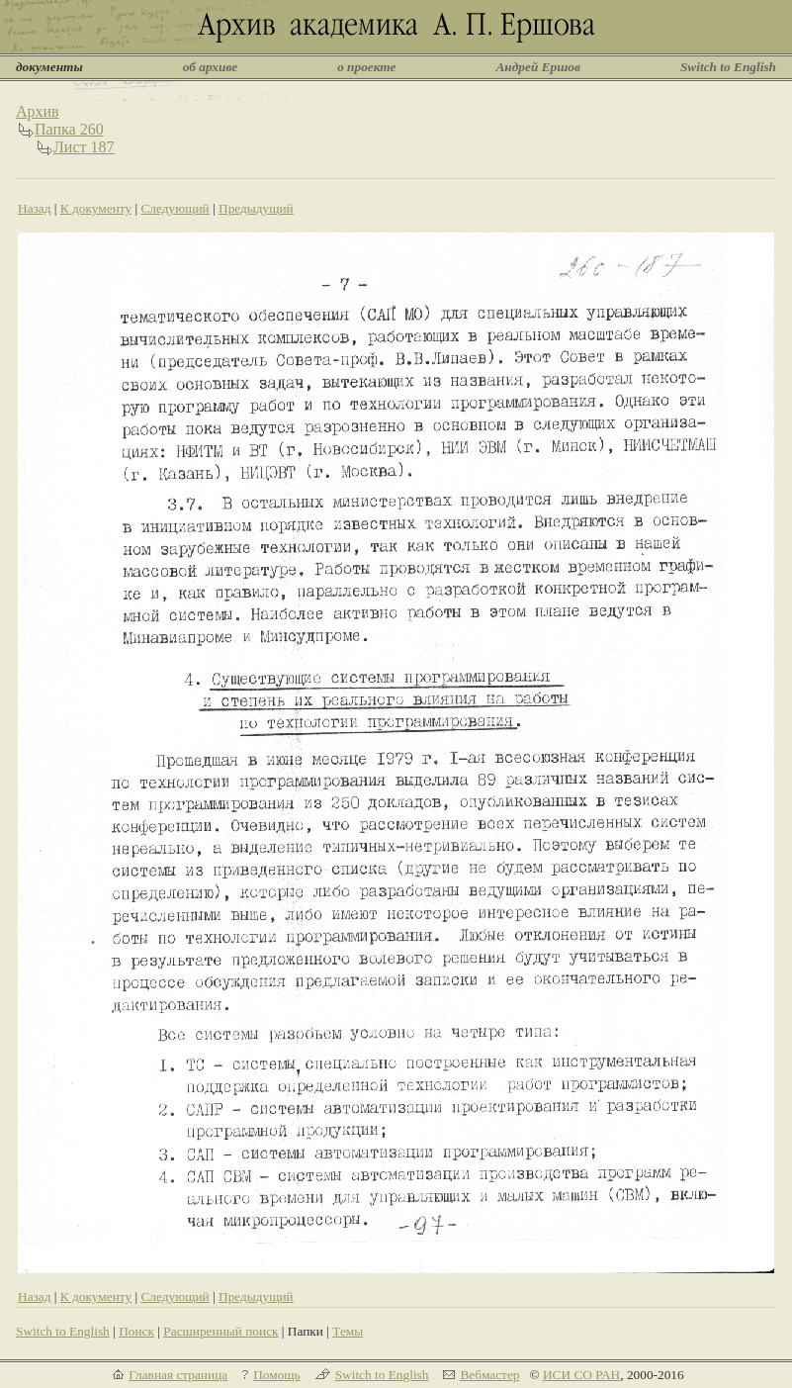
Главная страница (178, 1374)
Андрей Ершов (537, 66)
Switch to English (728, 66)
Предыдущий (256, 208)
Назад (34, 208)
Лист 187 (84, 147)
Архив (37, 111)
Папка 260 (69, 129)
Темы (347, 1331)
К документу (96, 208)
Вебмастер (489, 1374)
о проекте (366, 66)
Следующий (174, 208)
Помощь (276, 1374)
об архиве (210, 66)
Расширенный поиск (220, 1331)
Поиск (136, 1331)
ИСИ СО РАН (581, 1374)
